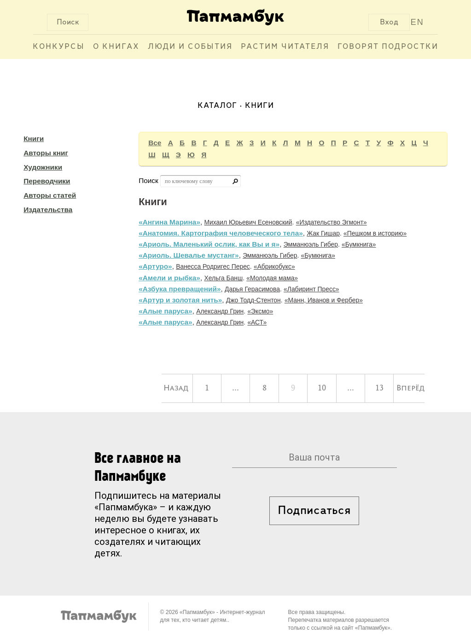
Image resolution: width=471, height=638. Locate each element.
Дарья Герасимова (252, 289)
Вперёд (410, 388)
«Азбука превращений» (180, 289)
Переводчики (46, 181)
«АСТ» (257, 322)
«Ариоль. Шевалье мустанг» (189, 255)
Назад (175, 388)
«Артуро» (155, 266)
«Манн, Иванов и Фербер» (324, 300)
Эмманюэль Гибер (311, 244)
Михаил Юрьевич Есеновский (248, 222)
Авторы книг (45, 153)
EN (417, 22)
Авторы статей (49, 195)
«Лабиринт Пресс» (311, 289)
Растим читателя (285, 46)
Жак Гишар (323, 233)
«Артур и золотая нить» (180, 300)
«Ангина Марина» (169, 222)
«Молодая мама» (272, 278)
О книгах (116, 46)
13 (379, 388)
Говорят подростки (387, 46)
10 (322, 388)
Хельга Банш (223, 278)
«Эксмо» (260, 311)
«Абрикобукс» (274, 266)
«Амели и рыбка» (169, 278)
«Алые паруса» (165, 311)
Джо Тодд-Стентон (253, 300)
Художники (42, 167)
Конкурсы (59, 46)
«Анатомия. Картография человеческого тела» (221, 233)
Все (154, 143)
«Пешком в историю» (375, 233)
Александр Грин (220, 311)
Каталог (217, 105)
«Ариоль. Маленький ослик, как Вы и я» (209, 244)
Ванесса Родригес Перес (213, 266)
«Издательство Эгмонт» (331, 222)
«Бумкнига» (359, 244)
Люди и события (190, 46)
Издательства (47, 209)
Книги (33, 138)
